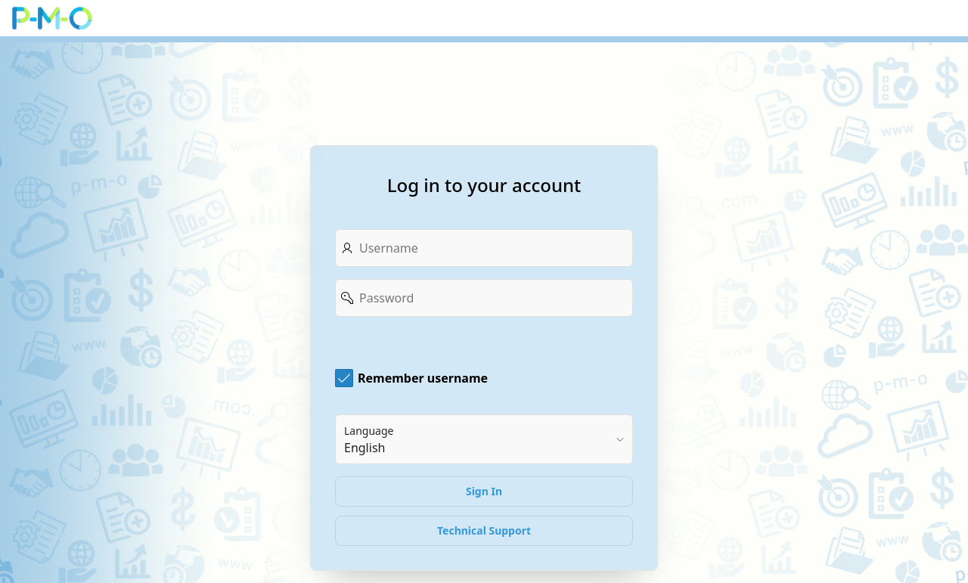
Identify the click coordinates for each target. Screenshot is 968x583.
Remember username (423, 378)
